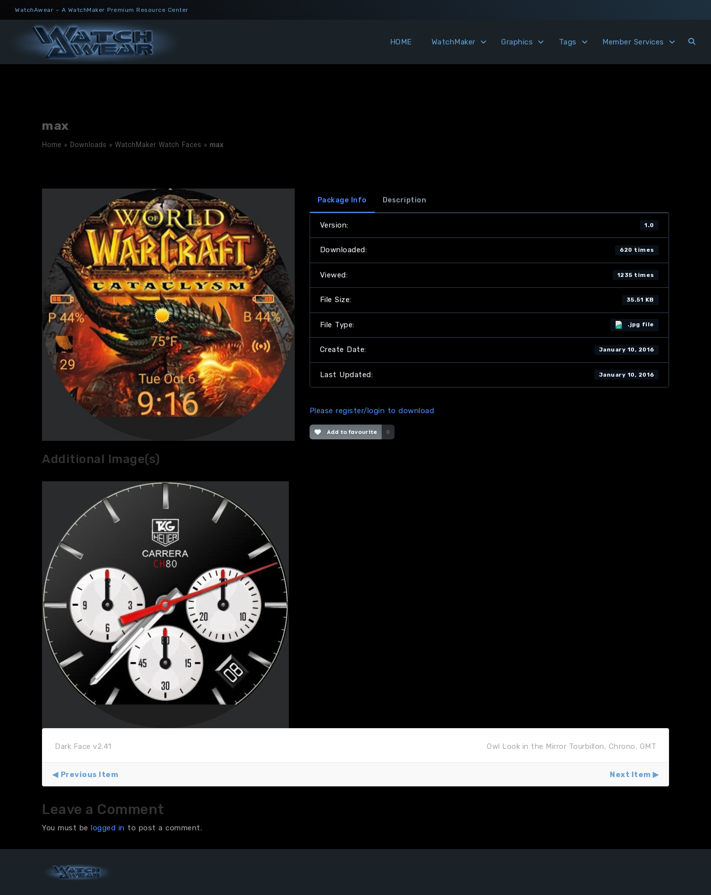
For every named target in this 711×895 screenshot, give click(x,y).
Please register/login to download (372, 410)
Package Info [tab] (342, 200)
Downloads (88, 145)
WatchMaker (453, 42)
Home (52, 145)
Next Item (630, 774)
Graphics (517, 42)
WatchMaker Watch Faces (158, 145)
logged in (108, 827)
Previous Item (89, 774)
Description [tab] (405, 200)
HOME (401, 42)
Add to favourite (346, 431)
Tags (568, 42)
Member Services (633, 42)
